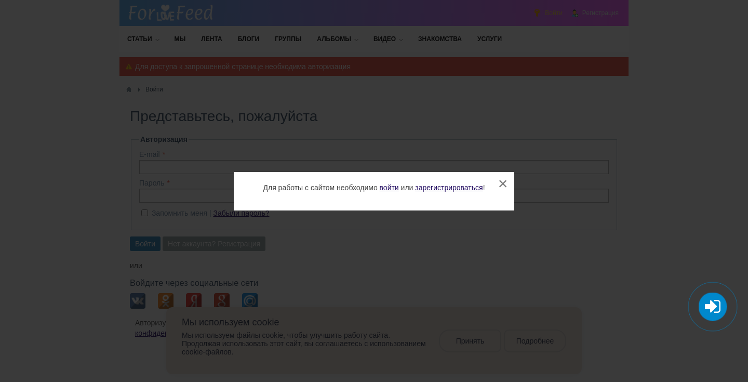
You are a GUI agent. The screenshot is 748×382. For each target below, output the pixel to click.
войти (389, 187)
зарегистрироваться (449, 187)
